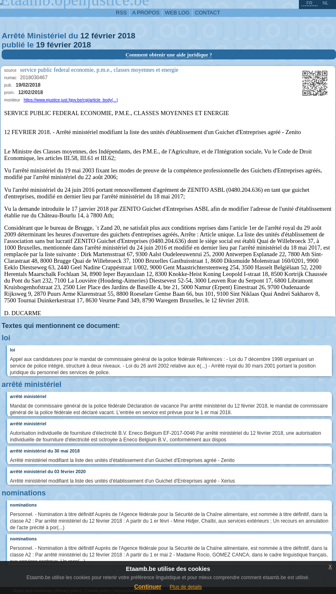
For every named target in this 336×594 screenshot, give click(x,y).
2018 (127, 35)
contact (207, 12)
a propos (146, 12)
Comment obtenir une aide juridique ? (169, 55)
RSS (121, 12)
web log (177, 12)
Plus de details (186, 587)
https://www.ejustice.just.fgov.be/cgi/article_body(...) (70, 100)
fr (309, 2)
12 (84, 35)
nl (325, 2)
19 (40, 44)
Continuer (147, 586)
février (104, 35)
